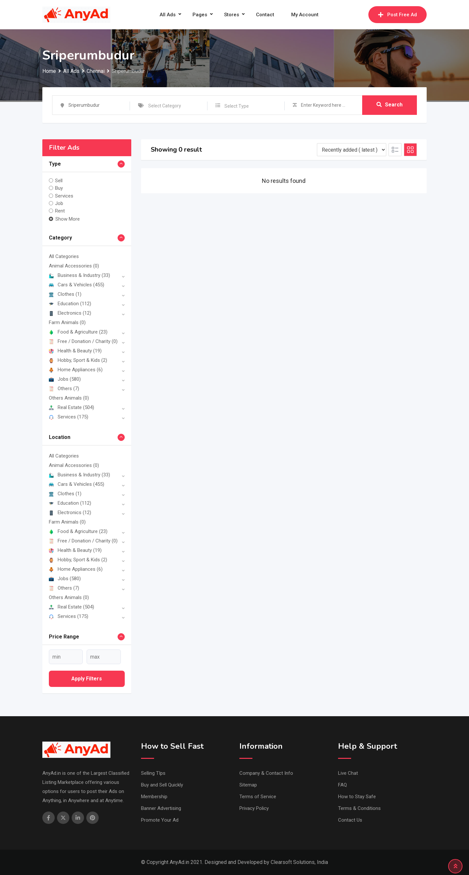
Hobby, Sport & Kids (78, 360)
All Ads (168, 15)
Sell (59, 181)
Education (70, 304)
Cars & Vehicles (76, 285)
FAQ (342, 785)
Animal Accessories (74, 266)
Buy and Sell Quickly (162, 785)
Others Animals (69, 398)
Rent (60, 211)
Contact (265, 15)
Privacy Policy (254, 808)
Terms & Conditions (359, 808)
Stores (231, 15)
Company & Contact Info (266, 773)
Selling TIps (153, 773)
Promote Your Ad (159, 820)
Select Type (236, 106)
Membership (154, 797)
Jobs (65, 379)
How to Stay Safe (357, 797)
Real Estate (71, 407)
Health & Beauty (75, 351)
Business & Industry (79, 275)
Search (390, 105)
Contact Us (350, 820)
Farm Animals (67, 322)
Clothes (65, 294)
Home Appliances (76, 370)
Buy (59, 188)
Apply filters (86, 679)
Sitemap (248, 785)
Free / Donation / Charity (83, 341)
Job (59, 203)
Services (64, 195)
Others (64, 388)
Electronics (70, 313)
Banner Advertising (161, 808)
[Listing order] (351, 149)
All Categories (64, 256)
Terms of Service (257, 797)
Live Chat (348, 773)
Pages (199, 15)
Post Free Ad (397, 15)
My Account (305, 15)
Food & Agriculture (78, 332)
